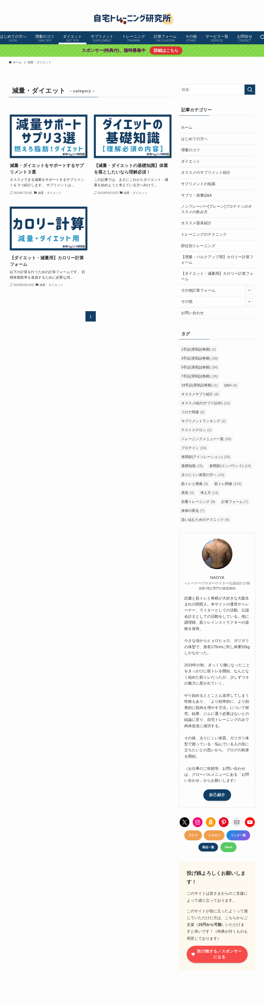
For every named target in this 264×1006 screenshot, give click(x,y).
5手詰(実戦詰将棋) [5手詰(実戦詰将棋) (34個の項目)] (199, 367)
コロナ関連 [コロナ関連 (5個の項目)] (193, 412)
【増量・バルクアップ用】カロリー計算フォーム (217, 259)
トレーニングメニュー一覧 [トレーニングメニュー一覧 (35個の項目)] (206, 439)
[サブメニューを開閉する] (249, 290)
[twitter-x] (216, 3)
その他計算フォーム (217, 290)
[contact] (251, 3)
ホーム (186, 127)
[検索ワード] (217, 89)
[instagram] (223, 3)
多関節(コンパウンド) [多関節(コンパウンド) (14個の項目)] (230, 466)
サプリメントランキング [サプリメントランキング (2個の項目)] (203, 421)
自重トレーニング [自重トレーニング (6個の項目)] (198, 502)
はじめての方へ (194, 139)
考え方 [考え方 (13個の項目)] (209, 493)
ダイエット (190, 161)
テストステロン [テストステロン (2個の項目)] (196, 430)
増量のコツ (190, 150)
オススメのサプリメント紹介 (206, 172)
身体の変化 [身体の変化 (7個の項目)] (193, 511)
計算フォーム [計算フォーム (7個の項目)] (235, 502)
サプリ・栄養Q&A (196, 195)
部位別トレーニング (198, 246)
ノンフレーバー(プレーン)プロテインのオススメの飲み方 (216, 209)
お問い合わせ (192, 313)
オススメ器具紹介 (196, 223)
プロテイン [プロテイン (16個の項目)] (194, 448)
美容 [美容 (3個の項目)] (187, 493)
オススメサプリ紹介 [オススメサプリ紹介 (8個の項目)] (200, 394)
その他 (217, 301)
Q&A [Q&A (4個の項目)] (230, 385)
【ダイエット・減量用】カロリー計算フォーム (217, 276)
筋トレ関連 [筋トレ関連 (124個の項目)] (228, 484)
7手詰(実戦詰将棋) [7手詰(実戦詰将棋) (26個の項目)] (199, 376)
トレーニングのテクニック (204, 234)
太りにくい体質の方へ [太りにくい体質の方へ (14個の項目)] (202, 475)
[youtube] (237, 3)
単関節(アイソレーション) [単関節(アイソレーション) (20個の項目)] (205, 457)
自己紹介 (217, 795)
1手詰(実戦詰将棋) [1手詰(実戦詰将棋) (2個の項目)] (198, 349)
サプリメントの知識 (198, 184)
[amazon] (244, 3)
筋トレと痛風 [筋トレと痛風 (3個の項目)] (194, 484)
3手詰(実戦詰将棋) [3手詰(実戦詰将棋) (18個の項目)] (199, 358)
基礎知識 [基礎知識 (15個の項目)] (192, 466)
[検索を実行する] (249, 89)
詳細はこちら (166, 50)
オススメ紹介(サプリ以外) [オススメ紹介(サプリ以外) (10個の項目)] (205, 403)
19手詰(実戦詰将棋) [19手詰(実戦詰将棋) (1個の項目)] (199, 385)
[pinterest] (230, 3)
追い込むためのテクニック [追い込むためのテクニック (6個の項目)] (205, 520)
